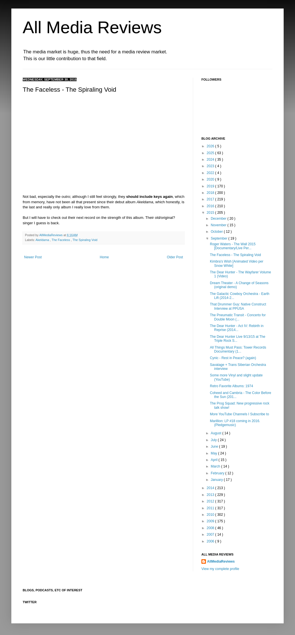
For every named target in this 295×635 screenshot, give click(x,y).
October (217, 232)
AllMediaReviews (51, 235)
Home (104, 257)
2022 (211, 173)
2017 (211, 199)
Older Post (175, 257)
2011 (211, 508)
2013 (211, 495)
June (215, 447)
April (214, 460)
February (218, 473)
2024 (211, 160)
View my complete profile (220, 569)
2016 (211, 206)
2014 (211, 488)
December (219, 219)
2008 (211, 528)
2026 (211, 146)
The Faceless (61, 240)
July (214, 440)
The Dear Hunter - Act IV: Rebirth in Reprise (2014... (237, 328)
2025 (211, 153)
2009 (211, 521)
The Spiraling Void (85, 240)
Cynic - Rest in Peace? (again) (233, 358)
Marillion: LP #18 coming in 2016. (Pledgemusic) (235, 423)
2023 (211, 166)
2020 (211, 179)
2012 (211, 501)
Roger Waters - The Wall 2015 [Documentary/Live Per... (233, 246)
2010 (211, 515)
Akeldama (42, 240)
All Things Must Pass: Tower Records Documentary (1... (238, 349)
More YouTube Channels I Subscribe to (239, 414)
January (217, 480)
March (216, 466)
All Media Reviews (92, 27)
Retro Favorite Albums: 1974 (231, 386)
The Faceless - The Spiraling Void (235, 255)
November (219, 225)
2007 (211, 534)
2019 (211, 186)
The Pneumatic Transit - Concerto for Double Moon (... (238, 317)
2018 (211, 193)
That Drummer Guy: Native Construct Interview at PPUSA (238, 306)
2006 (211, 541)
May (214, 453)
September (219, 238)
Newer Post (33, 257)
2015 (211, 213)
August (216, 433)
